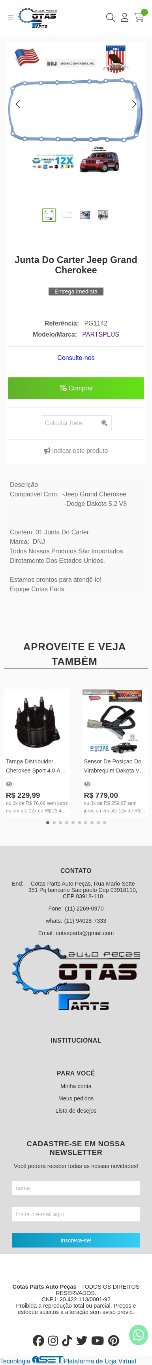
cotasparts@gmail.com (85, 933)
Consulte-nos (75, 357)
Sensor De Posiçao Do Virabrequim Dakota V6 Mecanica (113, 767)
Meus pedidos (76, 1098)
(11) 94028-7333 (85, 921)
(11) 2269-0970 (84, 908)
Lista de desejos (75, 1111)
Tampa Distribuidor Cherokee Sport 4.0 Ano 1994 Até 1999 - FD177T (36, 767)
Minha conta (75, 1086)
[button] (18, 104)
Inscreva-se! (75, 1240)
